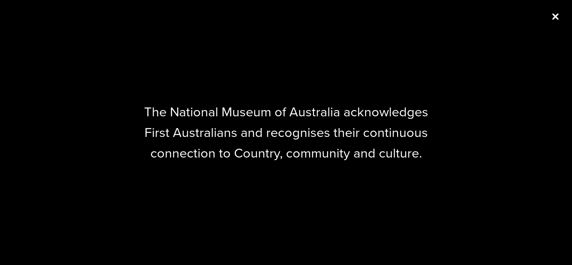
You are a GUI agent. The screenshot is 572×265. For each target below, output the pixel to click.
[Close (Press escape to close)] (555, 16)
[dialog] (286, 132)
